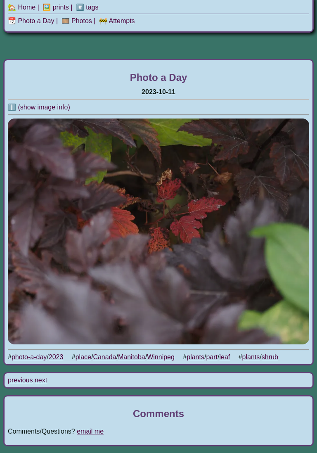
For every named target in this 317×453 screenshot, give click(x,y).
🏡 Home (21, 7)
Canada (104, 357)
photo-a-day (29, 357)
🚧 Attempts (117, 20)
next (41, 380)
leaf (224, 357)
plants (195, 357)
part (212, 357)
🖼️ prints (56, 7)
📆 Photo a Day (31, 20)
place (83, 357)
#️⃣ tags (87, 7)
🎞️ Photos (77, 20)
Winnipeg (161, 357)
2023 (56, 357)
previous (20, 380)
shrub (270, 357)
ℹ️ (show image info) (39, 107)
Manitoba (131, 357)
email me (90, 431)
